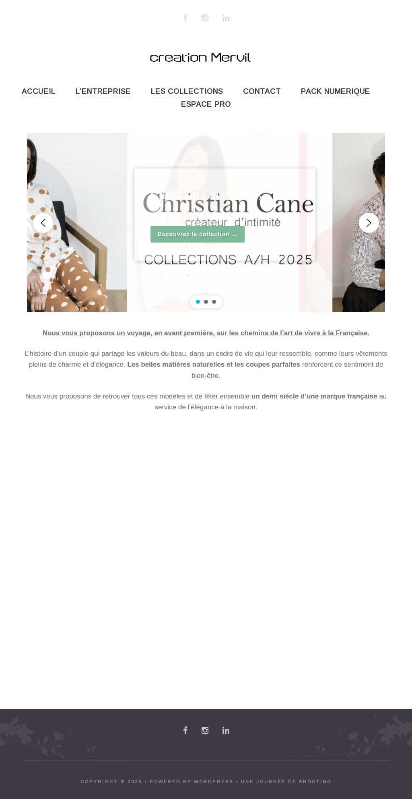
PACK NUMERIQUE (335, 91)
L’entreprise (103, 91)
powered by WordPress (191, 781)
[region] (206, 222)
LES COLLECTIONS (187, 91)
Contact (262, 91)
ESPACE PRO (206, 104)
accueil (39, 91)
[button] (43, 223)
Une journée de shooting (286, 781)
